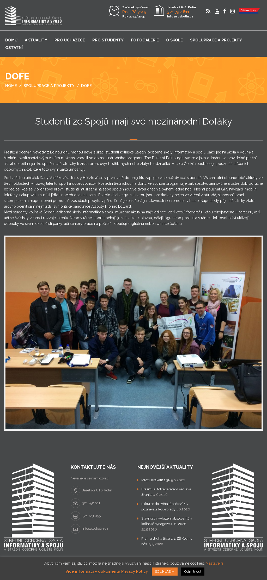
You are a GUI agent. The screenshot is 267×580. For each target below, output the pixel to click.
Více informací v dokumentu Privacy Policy (106, 571)
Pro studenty (108, 40)
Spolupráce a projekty (216, 40)
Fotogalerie (145, 40)
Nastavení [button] (214, 563)
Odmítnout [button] (192, 571)
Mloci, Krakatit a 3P (155, 480)
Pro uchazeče (69, 40)
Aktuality (36, 40)
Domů (11, 40)
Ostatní (14, 47)
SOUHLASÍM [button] (164, 571)
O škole (174, 40)
